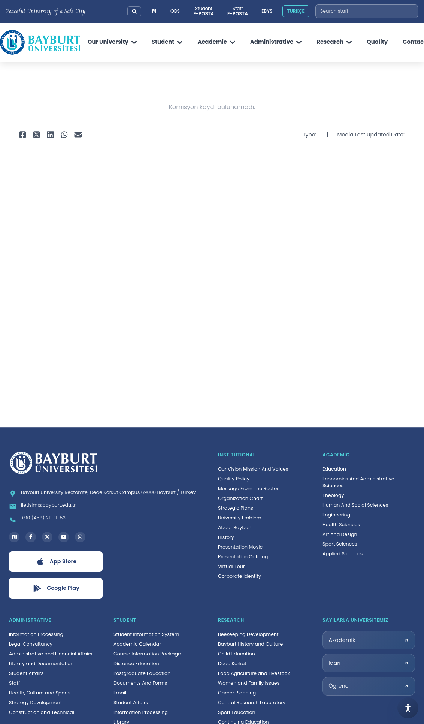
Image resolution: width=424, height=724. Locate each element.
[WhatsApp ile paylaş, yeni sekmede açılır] (64, 135)
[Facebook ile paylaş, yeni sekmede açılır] (22, 135)
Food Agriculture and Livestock (254, 673)
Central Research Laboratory (251, 702)
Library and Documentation (41, 663)
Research (334, 42)
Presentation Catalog (243, 556)
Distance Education (136, 663)
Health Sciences (341, 524)
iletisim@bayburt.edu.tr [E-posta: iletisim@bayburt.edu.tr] (48, 505)
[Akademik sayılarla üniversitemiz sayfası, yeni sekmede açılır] (368, 640)
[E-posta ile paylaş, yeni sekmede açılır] (78, 135)
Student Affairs (26, 673)
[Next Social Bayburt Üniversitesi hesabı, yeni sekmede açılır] (14, 537)
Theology (333, 495)
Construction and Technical (41, 712)
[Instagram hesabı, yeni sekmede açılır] (80, 537)
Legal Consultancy (30, 644)
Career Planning (237, 693)
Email (119, 693)
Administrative (276, 42)
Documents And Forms (140, 683)
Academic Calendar (137, 644)
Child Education (236, 654)
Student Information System (146, 634)
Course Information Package (147, 654)
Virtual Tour (231, 566)
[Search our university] (134, 11)
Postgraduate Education (141, 673)
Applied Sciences (342, 553)
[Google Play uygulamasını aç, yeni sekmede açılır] (56, 588)
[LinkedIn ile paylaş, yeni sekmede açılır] (50, 135)
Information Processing (36, 634)
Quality (377, 42)
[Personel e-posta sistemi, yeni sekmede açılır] (238, 11)
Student (167, 42)
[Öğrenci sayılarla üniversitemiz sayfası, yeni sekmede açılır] (368, 686)
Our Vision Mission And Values (253, 469)
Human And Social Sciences (355, 505)
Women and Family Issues (248, 683)
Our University (112, 42)
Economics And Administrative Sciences (358, 482)
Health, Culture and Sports (39, 693)
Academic (216, 42)
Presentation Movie (240, 547)
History (226, 537)
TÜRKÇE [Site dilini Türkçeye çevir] (296, 11)
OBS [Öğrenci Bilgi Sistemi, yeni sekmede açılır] (175, 11)
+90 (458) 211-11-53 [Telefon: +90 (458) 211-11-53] (43, 518)
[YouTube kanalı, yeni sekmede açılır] (63, 537)
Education (334, 469)
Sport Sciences (339, 544)
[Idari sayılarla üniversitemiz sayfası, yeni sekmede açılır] (368, 663)
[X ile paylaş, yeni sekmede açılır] (36, 135)
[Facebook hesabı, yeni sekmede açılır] (30, 537)
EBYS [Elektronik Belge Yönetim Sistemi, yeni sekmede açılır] (266, 11)
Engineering (336, 515)
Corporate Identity (239, 576)
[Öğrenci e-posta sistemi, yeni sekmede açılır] (204, 11)
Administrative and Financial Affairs (50, 654)
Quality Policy (233, 479)
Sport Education (236, 712)
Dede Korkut (232, 663)
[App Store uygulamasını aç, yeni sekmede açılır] (56, 561)
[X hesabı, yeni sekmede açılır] (47, 537)
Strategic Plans (235, 508)
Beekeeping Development (248, 634)
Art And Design (339, 534)
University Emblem (239, 518)
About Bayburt (235, 527)
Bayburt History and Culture (250, 644)
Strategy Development (35, 702)
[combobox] (366, 11)
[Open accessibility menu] (407, 707)
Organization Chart (240, 498)
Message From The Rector (248, 488)
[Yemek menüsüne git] (154, 11)
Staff (14, 683)
